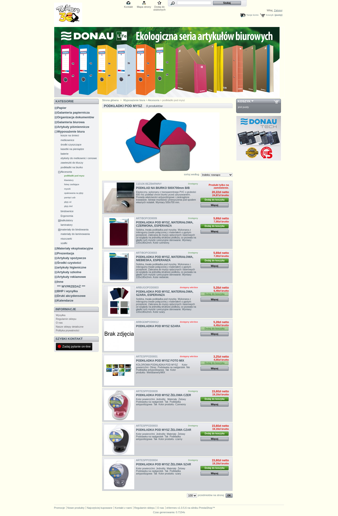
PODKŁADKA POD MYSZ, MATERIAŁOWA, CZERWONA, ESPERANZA (164, 224)
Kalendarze (65, 300)
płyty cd (67, 202)
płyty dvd (68, 206)
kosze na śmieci (70, 135)
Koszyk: (270, 15)
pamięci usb (69, 197)
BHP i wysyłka (67, 291)
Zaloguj (278, 10)
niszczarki (66, 238)
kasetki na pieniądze (72, 149)
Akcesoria (66, 171)
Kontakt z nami (123, 507)
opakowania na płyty (73, 193)
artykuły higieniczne (71, 267)
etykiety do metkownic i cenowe (79, 158)
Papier (61, 108)
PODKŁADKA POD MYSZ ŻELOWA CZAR (163, 430)
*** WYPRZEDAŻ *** (71, 286)
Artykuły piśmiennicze (73, 127)
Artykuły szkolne (69, 272)
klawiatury (68, 180)
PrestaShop (205, 507)
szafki (64, 243)
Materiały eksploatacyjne (75, 248)
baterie (65, 153)
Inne (60, 281)
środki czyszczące (71, 144)
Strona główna (110, 100)
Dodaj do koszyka (214, 200)
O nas (59, 322)
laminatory (67, 224)
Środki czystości (69, 262)
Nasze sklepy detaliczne (70, 326)
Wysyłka (60, 315)
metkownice (67, 140)
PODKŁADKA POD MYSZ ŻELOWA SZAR (163, 464)
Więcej (214, 205)
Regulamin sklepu (66, 318)
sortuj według (191, 174)
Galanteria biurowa (70, 122)
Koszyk (244, 101)
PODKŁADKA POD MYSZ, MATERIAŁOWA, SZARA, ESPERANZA (164, 293)
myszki (67, 189)
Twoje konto (252, 15)
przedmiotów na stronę (211, 495)
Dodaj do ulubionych (159, 7)
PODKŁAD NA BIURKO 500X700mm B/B (163, 188)
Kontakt (128, 6)
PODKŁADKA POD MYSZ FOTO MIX (160, 360)
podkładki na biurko (72, 167)
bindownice (67, 211)
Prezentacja (65, 253)
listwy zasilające (71, 184)
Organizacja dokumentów (75, 117)
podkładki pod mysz (74, 176)
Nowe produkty (75, 507)
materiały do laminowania (75, 234)
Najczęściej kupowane (99, 507)
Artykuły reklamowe (71, 277)
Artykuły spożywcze (71, 258)
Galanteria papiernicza (73, 112)
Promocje (59, 507)
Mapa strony (144, 6)
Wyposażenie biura (71, 131)
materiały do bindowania (74, 229)
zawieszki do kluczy (72, 162)
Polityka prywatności (67, 330)
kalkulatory (67, 220)
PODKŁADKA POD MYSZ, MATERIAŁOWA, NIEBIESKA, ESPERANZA (164, 258)
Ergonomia (67, 215)
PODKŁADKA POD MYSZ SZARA (158, 326)
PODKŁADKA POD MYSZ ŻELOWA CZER (163, 395)
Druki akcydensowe (71, 296)
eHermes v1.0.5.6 (176, 507)
